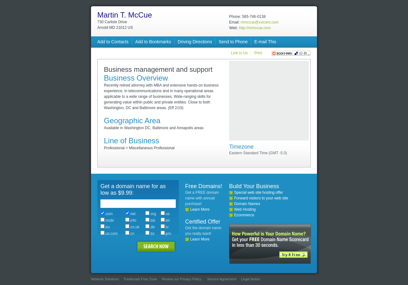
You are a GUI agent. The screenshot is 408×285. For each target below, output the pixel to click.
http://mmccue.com (255, 28)
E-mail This (265, 41)
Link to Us (239, 53)
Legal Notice (250, 279)
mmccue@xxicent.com (260, 22)
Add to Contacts (113, 41)
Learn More (199, 209)
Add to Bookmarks (153, 41)
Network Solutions (105, 279)
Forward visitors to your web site (261, 198)
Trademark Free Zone (140, 279)
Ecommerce (244, 215)
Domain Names (247, 204)
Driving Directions (195, 41)
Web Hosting (244, 209)
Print (258, 53)
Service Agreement (221, 279)
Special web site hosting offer (258, 192)
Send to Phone (233, 41)
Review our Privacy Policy (181, 279)
